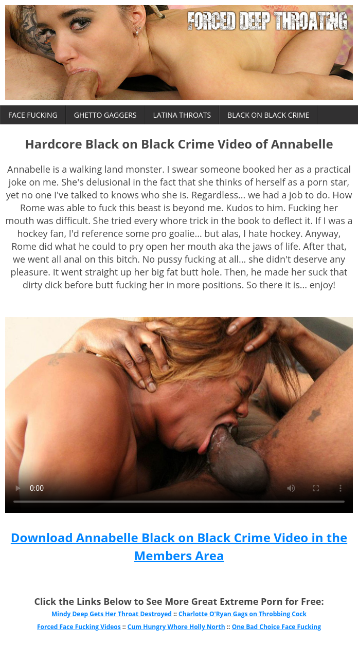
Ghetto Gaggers (105, 115)
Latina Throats (182, 115)
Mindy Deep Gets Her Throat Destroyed (111, 614)
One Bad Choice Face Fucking (276, 626)
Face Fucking (33, 115)
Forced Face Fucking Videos (79, 626)
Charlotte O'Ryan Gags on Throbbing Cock (242, 614)
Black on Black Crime (268, 115)
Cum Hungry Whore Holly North (176, 626)
